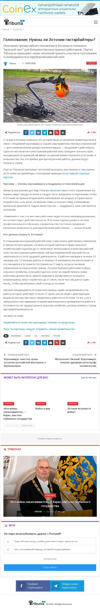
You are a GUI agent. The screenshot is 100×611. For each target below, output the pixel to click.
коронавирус (16, 336)
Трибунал (91, 63)
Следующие (27, 425)
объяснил (55, 190)
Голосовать (50, 567)
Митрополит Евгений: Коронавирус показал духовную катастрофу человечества (75, 362)
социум (28, 336)
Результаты (50, 559)
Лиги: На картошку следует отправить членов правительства (39, 329)
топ (35, 336)
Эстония (56, 336)
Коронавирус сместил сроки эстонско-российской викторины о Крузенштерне (25, 362)
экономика (45, 336)
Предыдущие (11, 425)
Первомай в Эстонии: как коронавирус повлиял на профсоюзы (39, 322)
